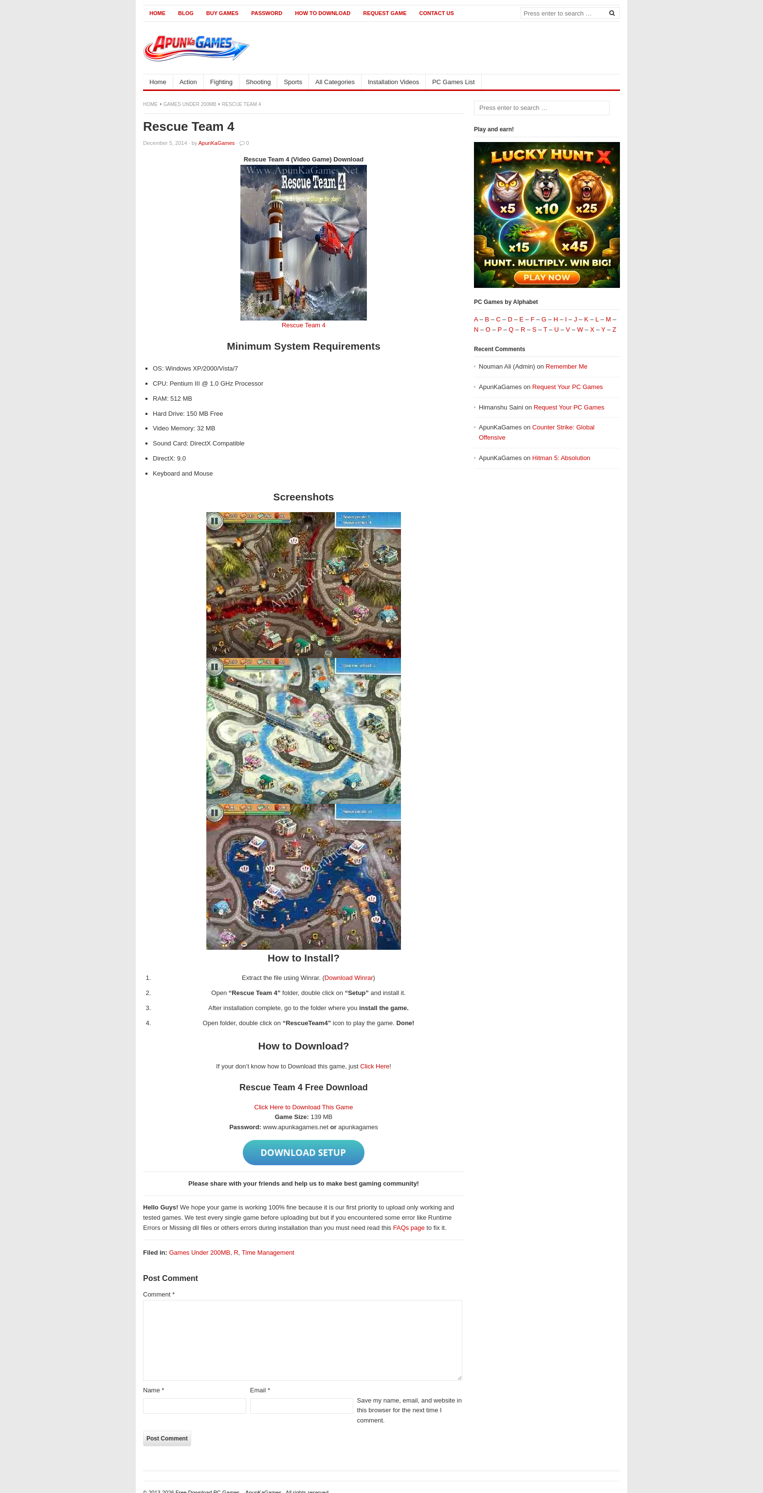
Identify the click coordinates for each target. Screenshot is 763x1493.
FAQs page (409, 1227)
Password (266, 13)
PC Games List (453, 82)
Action (188, 82)
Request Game (384, 13)
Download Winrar (349, 977)
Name (153, 1390)
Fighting (221, 82)
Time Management (268, 1252)
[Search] (612, 12)
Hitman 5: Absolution (561, 458)
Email (260, 1390)
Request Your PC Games (567, 387)
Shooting (258, 82)
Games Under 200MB (190, 104)
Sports (293, 82)
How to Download (322, 13)
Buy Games (222, 13)
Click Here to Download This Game (303, 1107)
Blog (186, 13)
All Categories (335, 82)
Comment (159, 1294)
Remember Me (566, 366)
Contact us (436, 13)
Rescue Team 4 (304, 325)
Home (157, 13)
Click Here (374, 1066)
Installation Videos (393, 82)
